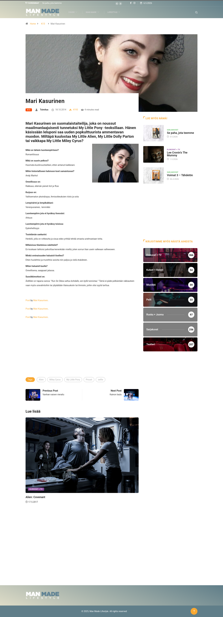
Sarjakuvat (172, 130)
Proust (89, 379)
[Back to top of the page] (194, 611)
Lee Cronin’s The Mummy (177, 154)
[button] (116, 3)
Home (33, 23)
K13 (43, 23)
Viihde (74, 12)
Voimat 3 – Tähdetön (180, 175)
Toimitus (44, 109)
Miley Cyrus (55, 379)
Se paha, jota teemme (52, 3)
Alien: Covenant (35, 497)
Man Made (94, 12)
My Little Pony (73, 379)
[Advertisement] (82, 353)
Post (28, 300)
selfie (100, 379)
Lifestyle (115, 12)
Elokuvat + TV (36, 489)
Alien (41, 379)
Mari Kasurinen (40, 300)
